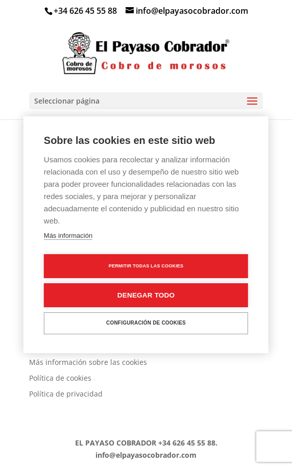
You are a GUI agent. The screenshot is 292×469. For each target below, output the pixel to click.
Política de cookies (60, 378)
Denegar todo (146, 295)
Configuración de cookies (146, 323)
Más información (68, 235)
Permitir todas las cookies (146, 265)
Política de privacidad (66, 394)
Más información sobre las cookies (88, 362)
